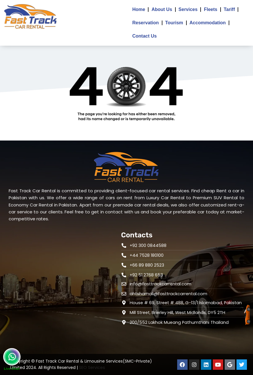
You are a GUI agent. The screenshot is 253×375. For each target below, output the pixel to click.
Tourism (174, 22)
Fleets (210, 9)
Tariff (229, 9)
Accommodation (208, 22)
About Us (161, 9)
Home (138, 9)
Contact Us (144, 36)
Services (188, 9)
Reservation (145, 22)
